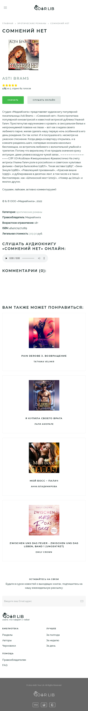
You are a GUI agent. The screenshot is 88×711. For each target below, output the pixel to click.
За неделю (52, 640)
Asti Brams (15, 78)
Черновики (9, 645)
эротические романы (31, 23)
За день (51, 645)
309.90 (33, 233)
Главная (7, 23)
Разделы (7, 634)
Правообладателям (14, 659)
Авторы (7, 640)
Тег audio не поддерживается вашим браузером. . (25, 258)
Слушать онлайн (44, 100)
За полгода (53, 634)
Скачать (13, 100)
